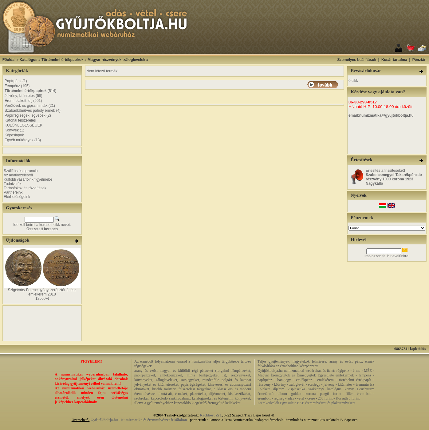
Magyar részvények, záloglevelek (116, 60)
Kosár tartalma (394, 60)
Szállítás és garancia (21, 171)
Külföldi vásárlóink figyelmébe (28, 179)
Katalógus (28, 60)
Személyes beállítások (356, 60)
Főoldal (9, 60)
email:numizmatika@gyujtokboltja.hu (381, 115)
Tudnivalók (13, 184)
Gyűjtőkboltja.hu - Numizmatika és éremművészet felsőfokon (138, 420)
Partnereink (13, 192)
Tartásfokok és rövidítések (25, 188)
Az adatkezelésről (18, 175)
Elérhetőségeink (17, 197)
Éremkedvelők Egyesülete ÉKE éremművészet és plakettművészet (306, 403)
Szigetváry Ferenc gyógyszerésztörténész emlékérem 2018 (42, 292)
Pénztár (419, 60)
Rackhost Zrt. (211, 415)
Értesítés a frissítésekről (394, 177)
